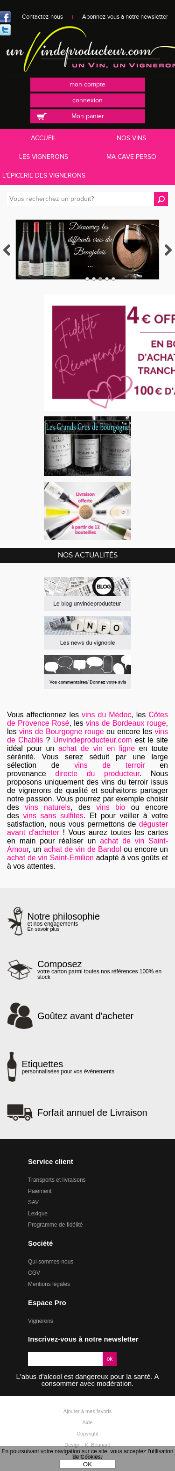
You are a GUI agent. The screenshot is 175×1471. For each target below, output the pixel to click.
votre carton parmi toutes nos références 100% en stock (102, 969)
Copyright (87, 1433)
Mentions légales (49, 1284)
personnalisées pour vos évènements (67, 1066)
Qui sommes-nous (50, 1261)
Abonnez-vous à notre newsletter (125, 17)
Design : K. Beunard (87, 1445)
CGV (34, 1273)
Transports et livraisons (57, 1180)
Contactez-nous (42, 17)
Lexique (38, 1213)
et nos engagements (64, 922)
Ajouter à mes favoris (87, 1411)
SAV (33, 1202)
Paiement (40, 1191)
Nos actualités (88, 555)
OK (87, 1464)
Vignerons (40, 1321)
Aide (87, 1422)
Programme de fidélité (55, 1224)
